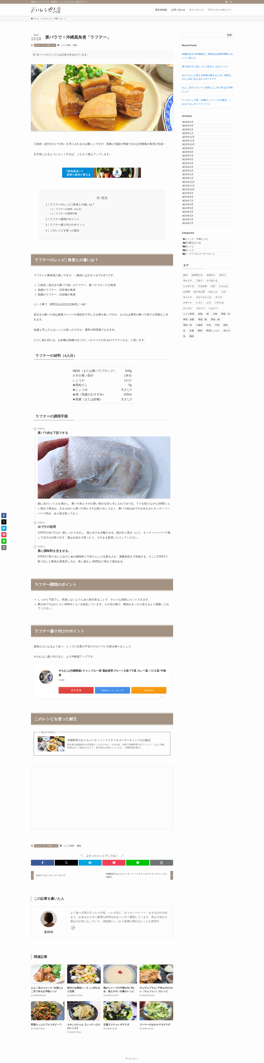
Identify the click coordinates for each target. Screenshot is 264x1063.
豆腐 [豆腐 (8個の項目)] (191, 438)
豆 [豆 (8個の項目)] (184, 438)
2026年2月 (191, 137)
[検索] (231, 2)
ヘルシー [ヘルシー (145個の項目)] (213, 416)
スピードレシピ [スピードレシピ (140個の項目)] (203, 405)
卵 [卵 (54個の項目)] (208, 422)
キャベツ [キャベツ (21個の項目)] (187, 405)
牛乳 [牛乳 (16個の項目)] (209, 433)
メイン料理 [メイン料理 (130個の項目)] (188, 422)
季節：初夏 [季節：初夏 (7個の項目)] (188, 427)
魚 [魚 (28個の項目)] (184, 444)
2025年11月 (191, 158)
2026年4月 (191, 123)
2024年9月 (191, 256)
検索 (229, 35)
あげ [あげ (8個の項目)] (185, 383)
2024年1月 (191, 313)
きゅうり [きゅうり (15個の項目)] (187, 388)
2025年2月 (191, 221)
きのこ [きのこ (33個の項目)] (222, 383)
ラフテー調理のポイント (64, 219)
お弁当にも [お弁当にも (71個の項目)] (197, 383)
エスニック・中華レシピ (45, 45)
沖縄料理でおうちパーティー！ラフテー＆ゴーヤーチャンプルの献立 (109, 740)
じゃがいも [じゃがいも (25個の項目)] (188, 394)
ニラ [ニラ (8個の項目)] (209, 410)
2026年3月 (191, 130)
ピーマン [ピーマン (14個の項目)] (187, 416)
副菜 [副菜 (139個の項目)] (200, 422)
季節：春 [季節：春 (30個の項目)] (215, 427)
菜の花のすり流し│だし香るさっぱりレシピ (205, 66)
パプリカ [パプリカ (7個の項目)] (219, 410)
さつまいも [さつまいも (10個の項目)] (212, 388)
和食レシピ (192, 346)
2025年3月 (191, 214)
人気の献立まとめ (195, 339)
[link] (73, 928)
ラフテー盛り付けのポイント (67, 224)
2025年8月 (191, 179)
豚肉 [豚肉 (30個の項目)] (200, 438)
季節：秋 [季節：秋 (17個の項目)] (187, 433)
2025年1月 (191, 228)
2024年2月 (191, 306)
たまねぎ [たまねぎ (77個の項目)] (202, 394)
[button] (42, 863)
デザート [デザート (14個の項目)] (187, 410)
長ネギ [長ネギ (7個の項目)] (226, 438)
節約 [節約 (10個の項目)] (225, 433)
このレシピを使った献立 (64, 230)
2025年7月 (191, 186)
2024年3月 (191, 299)
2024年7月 (191, 270)
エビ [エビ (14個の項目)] (224, 399)
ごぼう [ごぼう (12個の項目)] (199, 388)
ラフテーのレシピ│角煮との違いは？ (72, 204)
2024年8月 (191, 264)
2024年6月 (191, 278)
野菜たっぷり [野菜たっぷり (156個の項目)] (212, 438)
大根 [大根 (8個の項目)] (215, 422)
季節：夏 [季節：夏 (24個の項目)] (202, 427)
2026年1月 (191, 144)
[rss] (226, 2)
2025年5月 (191, 200)
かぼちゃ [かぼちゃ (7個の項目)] (211, 383)
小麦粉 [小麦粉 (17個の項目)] (199, 433)
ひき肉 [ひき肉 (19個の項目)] (186, 399)
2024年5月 (191, 284)
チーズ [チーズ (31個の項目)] (218, 405)
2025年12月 (191, 151)
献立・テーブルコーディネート (202, 360)
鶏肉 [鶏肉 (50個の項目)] (191, 444)
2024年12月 (191, 235)
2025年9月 (191, 172)
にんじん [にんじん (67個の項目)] (223, 394)
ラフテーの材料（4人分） (69, 209)
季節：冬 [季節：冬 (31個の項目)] (225, 422)
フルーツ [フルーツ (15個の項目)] (200, 416)
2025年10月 (191, 165)
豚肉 (75, 45)
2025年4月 (191, 207)
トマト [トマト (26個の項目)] (199, 410)
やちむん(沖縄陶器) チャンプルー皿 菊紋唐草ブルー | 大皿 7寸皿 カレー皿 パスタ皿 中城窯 (112, 673)
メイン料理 (65, 45)
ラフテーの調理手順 (66, 213)
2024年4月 (191, 292)
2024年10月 (191, 249)
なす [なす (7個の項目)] (213, 394)
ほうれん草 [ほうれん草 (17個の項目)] (199, 399)
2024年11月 (191, 242)
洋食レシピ (192, 353)
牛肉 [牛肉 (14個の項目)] (217, 433)
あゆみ (48, 931)
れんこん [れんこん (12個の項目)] (213, 399)
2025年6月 (191, 193)
